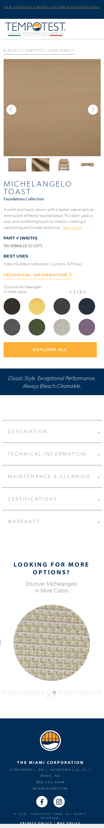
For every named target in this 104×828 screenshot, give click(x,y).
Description (55, 430)
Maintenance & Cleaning (55, 475)
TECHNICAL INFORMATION (38, 274)
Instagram (59, 801)
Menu (94, 28)
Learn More (71, 227)
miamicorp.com (50, 788)
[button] (11, 110)
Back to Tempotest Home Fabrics (39, 50)
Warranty (55, 520)
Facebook (42, 801)
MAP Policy (69, 823)
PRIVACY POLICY (36, 823)
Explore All (50, 349)
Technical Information (55, 453)
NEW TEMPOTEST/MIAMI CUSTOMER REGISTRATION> (52, 6)
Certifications (55, 498)
